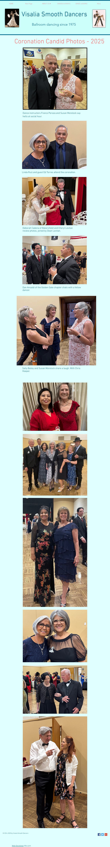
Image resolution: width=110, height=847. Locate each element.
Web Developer (18, 846)
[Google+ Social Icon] (106, 834)
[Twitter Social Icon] (102, 834)
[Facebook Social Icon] (99, 834)
